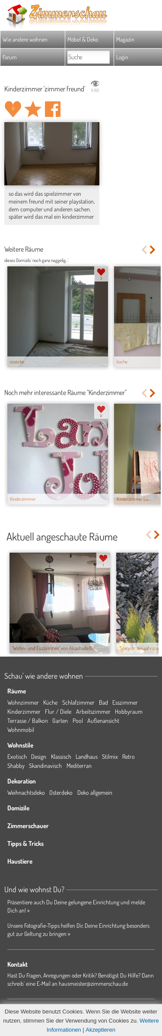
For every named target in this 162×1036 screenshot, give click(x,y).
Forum (10, 57)
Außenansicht (103, 720)
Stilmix (110, 756)
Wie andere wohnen (25, 39)
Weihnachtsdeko (26, 792)
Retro (128, 756)
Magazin (125, 39)
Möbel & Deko (82, 39)
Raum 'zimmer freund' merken (32, 109)
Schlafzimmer (78, 702)
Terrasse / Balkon (27, 720)
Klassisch (61, 756)
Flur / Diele (58, 711)
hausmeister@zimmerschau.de (93, 983)
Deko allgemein (94, 792)
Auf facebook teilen (52, 109)
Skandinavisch (45, 765)
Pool (78, 720)
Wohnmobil (20, 729)
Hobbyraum (129, 711)
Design (38, 756)
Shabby (16, 765)
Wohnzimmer (23, 702)
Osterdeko (61, 792)
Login (122, 57)
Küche (50, 702)
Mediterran (79, 765)
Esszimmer (125, 702)
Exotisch (17, 756)
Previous (144, 249)
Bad (103, 702)
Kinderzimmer (24, 711)
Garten (60, 720)
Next (153, 249)
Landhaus (87, 756)
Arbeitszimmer (93, 711)
